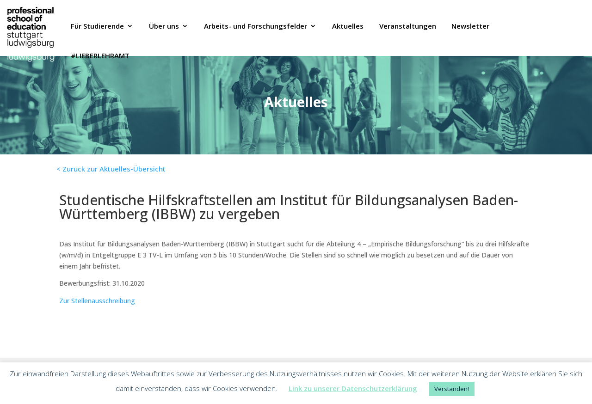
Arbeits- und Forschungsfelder (255, 27)
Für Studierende (97, 27)
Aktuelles (348, 27)
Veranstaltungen (407, 27)
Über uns (164, 27)
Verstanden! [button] (451, 389)
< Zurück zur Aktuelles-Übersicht (111, 168)
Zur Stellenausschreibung (97, 300)
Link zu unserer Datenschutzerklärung (353, 388)
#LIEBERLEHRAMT (100, 56)
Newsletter (470, 27)
